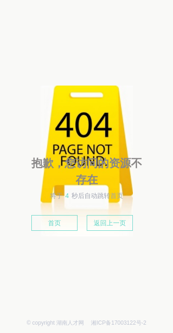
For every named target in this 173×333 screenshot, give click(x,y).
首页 (54, 223)
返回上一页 (110, 223)
